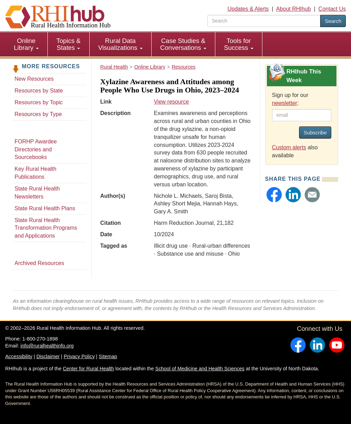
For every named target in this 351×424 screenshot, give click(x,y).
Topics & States (68, 44)
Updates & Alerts (248, 9)
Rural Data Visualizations (120, 44)
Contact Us (332, 9)
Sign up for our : (290, 99)
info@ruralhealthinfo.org (47, 345)
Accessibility (18, 356)
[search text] (264, 21)
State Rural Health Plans (45, 208)
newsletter (284, 103)
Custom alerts (289, 147)
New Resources (34, 79)
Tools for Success (238, 44)
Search (333, 21)
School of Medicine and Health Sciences (200, 368)
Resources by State (39, 91)
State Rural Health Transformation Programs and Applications (46, 228)
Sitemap (108, 356)
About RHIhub (293, 9)
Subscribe (315, 132)
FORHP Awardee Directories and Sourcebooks (36, 149)
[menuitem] (26, 44)
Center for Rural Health (88, 368)
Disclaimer (48, 356)
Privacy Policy (79, 356)
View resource (171, 102)
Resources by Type (38, 114)
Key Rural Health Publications (35, 173)
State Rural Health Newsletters (37, 193)
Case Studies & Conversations (183, 44)
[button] (274, 195)
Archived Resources (39, 263)
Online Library (26, 44)
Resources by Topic (39, 102)
